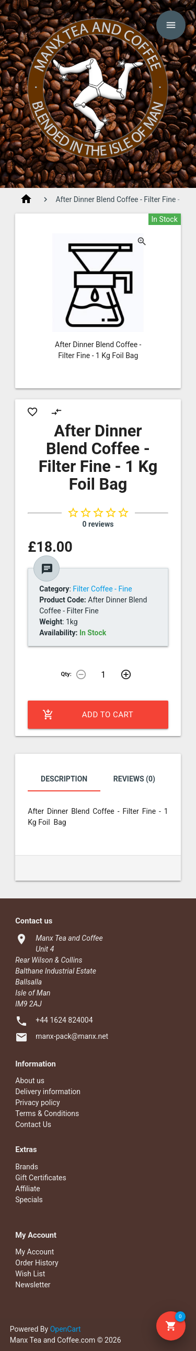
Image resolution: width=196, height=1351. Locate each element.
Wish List (30, 1274)
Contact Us (33, 1124)
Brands (26, 1167)
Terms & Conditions (47, 1113)
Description (64, 779)
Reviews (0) (134, 779)
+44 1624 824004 (64, 1020)
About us (29, 1080)
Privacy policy (37, 1102)
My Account (34, 1252)
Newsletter (32, 1285)
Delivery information (47, 1091)
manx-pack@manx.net (72, 1036)
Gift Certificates (40, 1178)
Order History (36, 1263)
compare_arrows (56, 412)
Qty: (66, 674)
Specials (29, 1199)
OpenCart (65, 1329)
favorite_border (32, 412)
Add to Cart (87, 715)
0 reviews (98, 524)
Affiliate (27, 1188)
